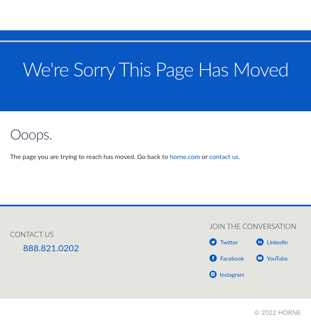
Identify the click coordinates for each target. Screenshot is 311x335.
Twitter (229, 242)
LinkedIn (277, 242)
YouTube (277, 258)
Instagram (232, 274)
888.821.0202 (51, 247)
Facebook (232, 258)
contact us (224, 156)
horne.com (185, 156)
